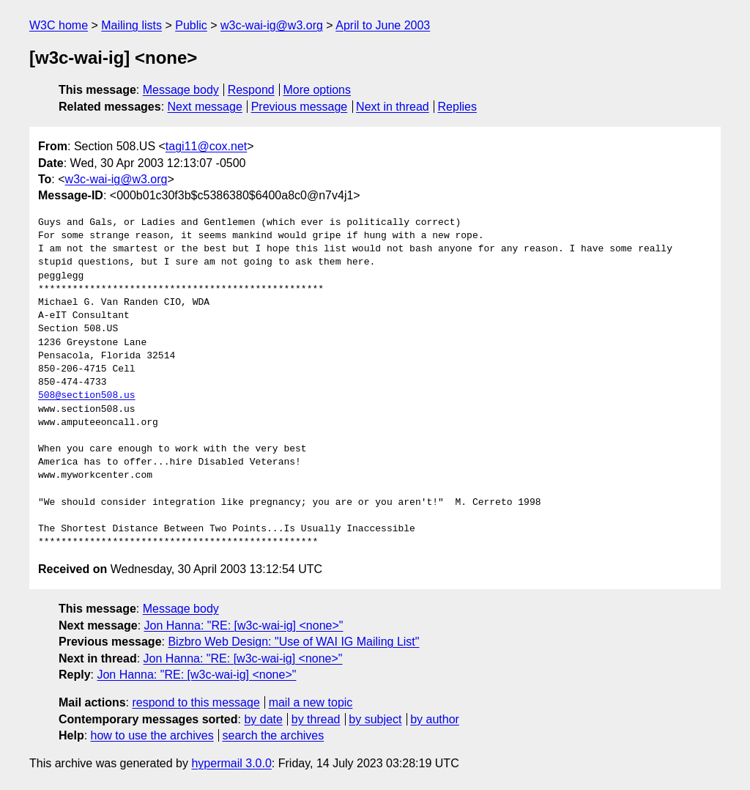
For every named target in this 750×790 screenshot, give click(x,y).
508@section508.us (86, 395)
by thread (316, 719)
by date (263, 719)
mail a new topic (311, 702)
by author (434, 719)
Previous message (299, 106)
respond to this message (195, 702)
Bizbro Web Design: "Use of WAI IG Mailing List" (293, 641)
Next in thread (392, 106)
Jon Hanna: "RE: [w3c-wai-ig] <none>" (244, 625)
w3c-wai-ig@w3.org (271, 25)
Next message (205, 106)
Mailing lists (131, 25)
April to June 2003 (382, 25)
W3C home (58, 25)
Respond (251, 90)
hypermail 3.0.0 (231, 763)
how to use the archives (152, 735)
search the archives (273, 735)
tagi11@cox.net (206, 146)
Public (191, 25)
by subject (375, 719)
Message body (181, 90)
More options (317, 90)
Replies (457, 106)
